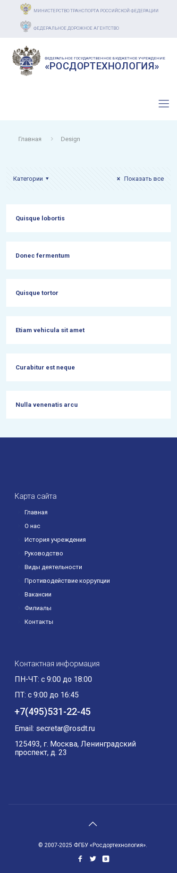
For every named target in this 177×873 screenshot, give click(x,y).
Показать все (139, 178)
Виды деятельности (53, 567)
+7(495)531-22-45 (56, 108)
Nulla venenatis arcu (47, 404)
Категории (32, 178)
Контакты (39, 621)
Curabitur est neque (45, 367)
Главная (30, 139)
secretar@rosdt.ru (65, 728)
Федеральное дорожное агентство (76, 28)
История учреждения (55, 539)
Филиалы (38, 608)
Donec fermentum (43, 255)
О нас (32, 525)
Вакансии (38, 594)
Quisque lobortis (40, 218)
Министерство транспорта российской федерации (96, 10)
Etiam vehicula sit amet (50, 330)
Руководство (44, 553)
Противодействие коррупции (67, 580)
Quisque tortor (37, 292)
